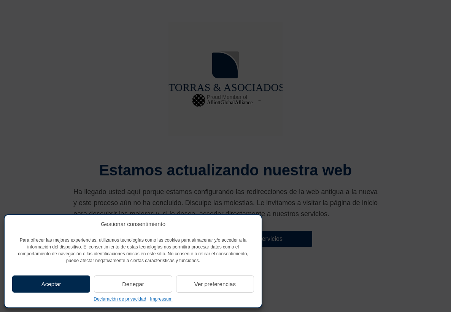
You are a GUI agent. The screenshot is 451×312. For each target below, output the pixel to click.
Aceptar (51, 284)
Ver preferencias (215, 284)
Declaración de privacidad (120, 299)
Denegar (133, 284)
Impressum (161, 299)
